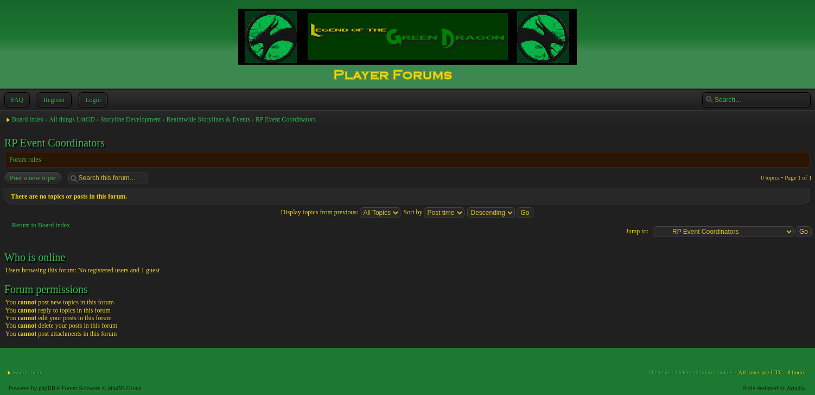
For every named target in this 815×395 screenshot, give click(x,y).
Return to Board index (41, 225)
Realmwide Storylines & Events (208, 119)
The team (659, 372)
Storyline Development (130, 119)
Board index (28, 119)
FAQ (16, 100)
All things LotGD (72, 119)
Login (92, 100)
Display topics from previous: (340, 212)
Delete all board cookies (705, 372)
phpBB (47, 388)
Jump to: (637, 231)
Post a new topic (32, 178)
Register (53, 100)
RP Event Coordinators (286, 119)
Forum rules (25, 159)
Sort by (433, 212)
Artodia (796, 388)
